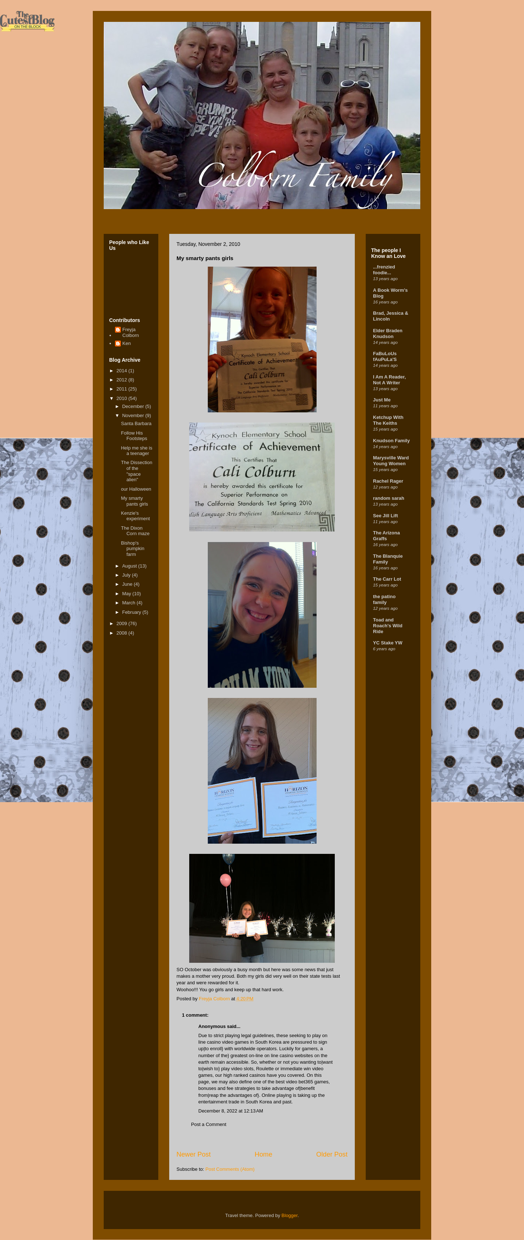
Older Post (332, 1154)
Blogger (290, 1215)
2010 (122, 398)
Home (264, 1154)
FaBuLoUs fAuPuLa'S (385, 356)
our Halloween (136, 489)
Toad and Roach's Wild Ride (387, 625)
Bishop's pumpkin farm (132, 548)
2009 (122, 623)
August (130, 566)
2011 (122, 389)
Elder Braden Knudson (387, 333)
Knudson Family (391, 440)
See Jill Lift (385, 515)
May (127, 593)
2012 (122, 379)
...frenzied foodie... (384, 269)
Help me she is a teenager (136, 450)
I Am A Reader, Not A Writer (389, 379)
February (132, 612)
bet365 (305, 1081)
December (134, 406)
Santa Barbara (136, 423)
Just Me (381, 400)
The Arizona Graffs (386, 535)
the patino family (384, 599)
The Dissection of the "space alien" (136, 471)
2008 (122, 633)
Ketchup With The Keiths (388, 420)
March (129, 602)
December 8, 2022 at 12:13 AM (230, 1111)
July (127, 575)
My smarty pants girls (134, 501)
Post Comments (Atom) (230, 1169)
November (134, 415)
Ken (126, 343)
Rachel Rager (388, 481)
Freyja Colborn (130, 332)
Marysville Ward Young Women (391, 460)
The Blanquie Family (388, 559)
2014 (122, 370)
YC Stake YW (387, 642)
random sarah (388, 498)
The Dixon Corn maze (135, 531)
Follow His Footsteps (134, 436)
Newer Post (193, 1154)
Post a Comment (208, 1124)
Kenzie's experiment (135, 516)
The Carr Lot (387, 579)
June (128, 584)
